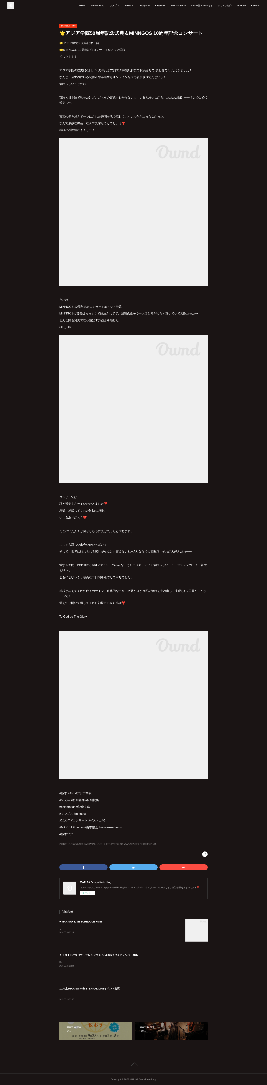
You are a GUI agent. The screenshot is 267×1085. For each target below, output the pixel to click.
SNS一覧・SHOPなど (202, 5)
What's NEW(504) (131, 844)
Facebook (160, 5)
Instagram (144, 5)
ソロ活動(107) (77, 844)
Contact (255, 5)
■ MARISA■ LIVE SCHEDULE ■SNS (81, 921)
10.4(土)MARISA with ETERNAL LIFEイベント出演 (89, 988)
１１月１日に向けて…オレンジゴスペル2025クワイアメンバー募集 (98, 955)
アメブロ (114, 5)
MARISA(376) (89, 844)
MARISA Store (178, 5)
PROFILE (128, 5)
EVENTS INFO (97, 5)
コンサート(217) (103, 844)
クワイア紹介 (225, 5)
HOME (82, 5)
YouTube (241, 5)
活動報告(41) (64, 844)
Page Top (133, 1064)
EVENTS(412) (117, 844)
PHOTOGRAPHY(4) (148, 844)
